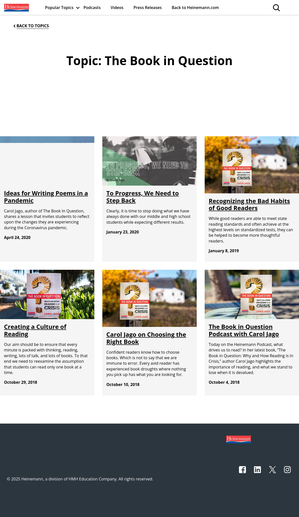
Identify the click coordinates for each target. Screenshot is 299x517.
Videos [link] (117, 7)
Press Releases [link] (147, 7)
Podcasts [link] (92, 7)
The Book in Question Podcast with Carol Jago (244, 330)
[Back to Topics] (30, 26)
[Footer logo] (238, 439)
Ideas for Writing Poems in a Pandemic (46, 196)
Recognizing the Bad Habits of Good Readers (249, 204)
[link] (16, 7)
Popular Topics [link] (59, 7)
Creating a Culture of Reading (35, 330)
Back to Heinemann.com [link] (195, 7)
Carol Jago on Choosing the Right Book (146, 338)
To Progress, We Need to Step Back (142, 196)
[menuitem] (16, 7)
